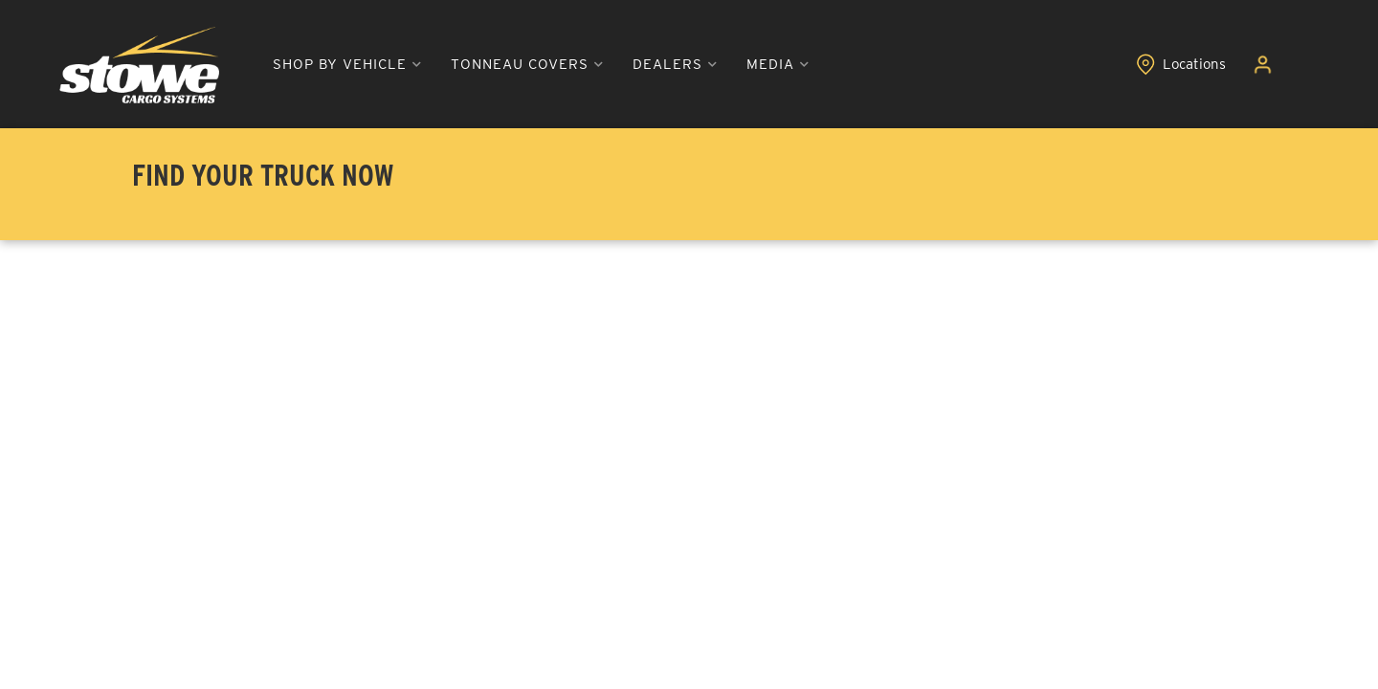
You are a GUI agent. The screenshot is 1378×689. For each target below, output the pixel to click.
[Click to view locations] (1181, 65)
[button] (347, 64)
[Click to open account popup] (1263, 65)
